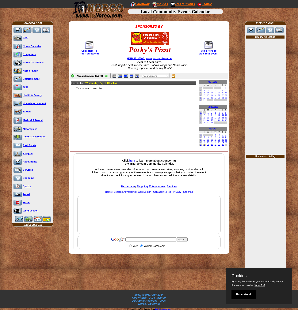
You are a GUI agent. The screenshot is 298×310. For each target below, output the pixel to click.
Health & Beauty (32, 95)
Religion (27, 153)
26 (212, 98)
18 (208, 95)
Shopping (28, 178)
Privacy (177, 191)
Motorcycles (30, 129)
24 (204, 98)
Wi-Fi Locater (30, 210)
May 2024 (213, 129)
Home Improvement (34, 103)
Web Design (144, 191)
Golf (25, 87)
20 (215, 95)
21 (219, 95)
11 (208, 93)
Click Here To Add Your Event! (89, 52)
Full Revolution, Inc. (163, 309)
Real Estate (29, 145)
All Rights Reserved (144, 300)
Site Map (188, 191)
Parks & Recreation (34, 136)
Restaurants (185, 4)
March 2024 (213, 82)
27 (215, 98)
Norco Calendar (32, 46)
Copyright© (139, 297)
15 (223, 93)
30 (226, 98)
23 (226, 95)
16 (226, 93)
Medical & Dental (33, 120)
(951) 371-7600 (136, 58)
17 (204, 95)
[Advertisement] (149, 223)
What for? (259, 285)
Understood (243, 294)
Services (28, 169)
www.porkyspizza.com (159, 58)
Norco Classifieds (33, 62)
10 (204, 93)
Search (117, 191)
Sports (27, 186)
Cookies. (239, 276)
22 (223, 95)
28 (219, 98)
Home (108, 191)
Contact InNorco (162, 191)
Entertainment (31, 78)
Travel (26, 194)
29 (223, 98)
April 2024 (213, 107)
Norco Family (30, 70)
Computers (29, 54)
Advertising (130, 191)
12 (212, 93)
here (132, 160)
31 (204, 100)
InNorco (140, 294)
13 (215, 93)
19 (212, 95)
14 (219, 93)
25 (208, 98)
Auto (26, 37)
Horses (27, 111)
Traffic (26, 202)
